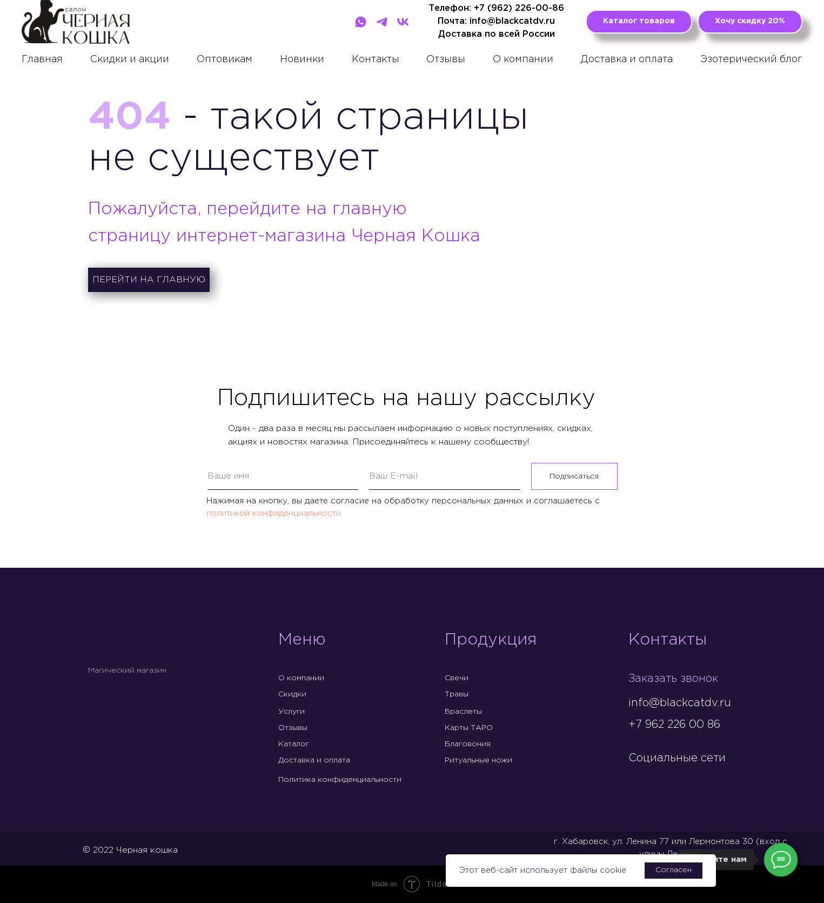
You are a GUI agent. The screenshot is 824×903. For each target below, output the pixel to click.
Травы (456, 694)
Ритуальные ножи (478, 760)
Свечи (456, 678)
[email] (444, 476)
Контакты (375, 59)
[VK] (403, 22)
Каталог (293, 744)
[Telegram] (381, 22)
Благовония (468, 744)
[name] (283, 476)
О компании (523, 59)
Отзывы (445, 59)
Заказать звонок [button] (673, 678)
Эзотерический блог (751, 59)
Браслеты (463, 711)
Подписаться (574, 476)
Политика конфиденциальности (339, 779)
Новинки (302, 59)
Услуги (291, 711)
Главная (42, 59)
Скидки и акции (129, 59)
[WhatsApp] (360, 22)
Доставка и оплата (627, 59)
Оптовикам (224, 59)
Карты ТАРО (469, 728)
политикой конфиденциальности (273, 513)
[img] (637, 781)
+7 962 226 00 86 (674, 724)
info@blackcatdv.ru (679, 703)
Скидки (292, 694)
